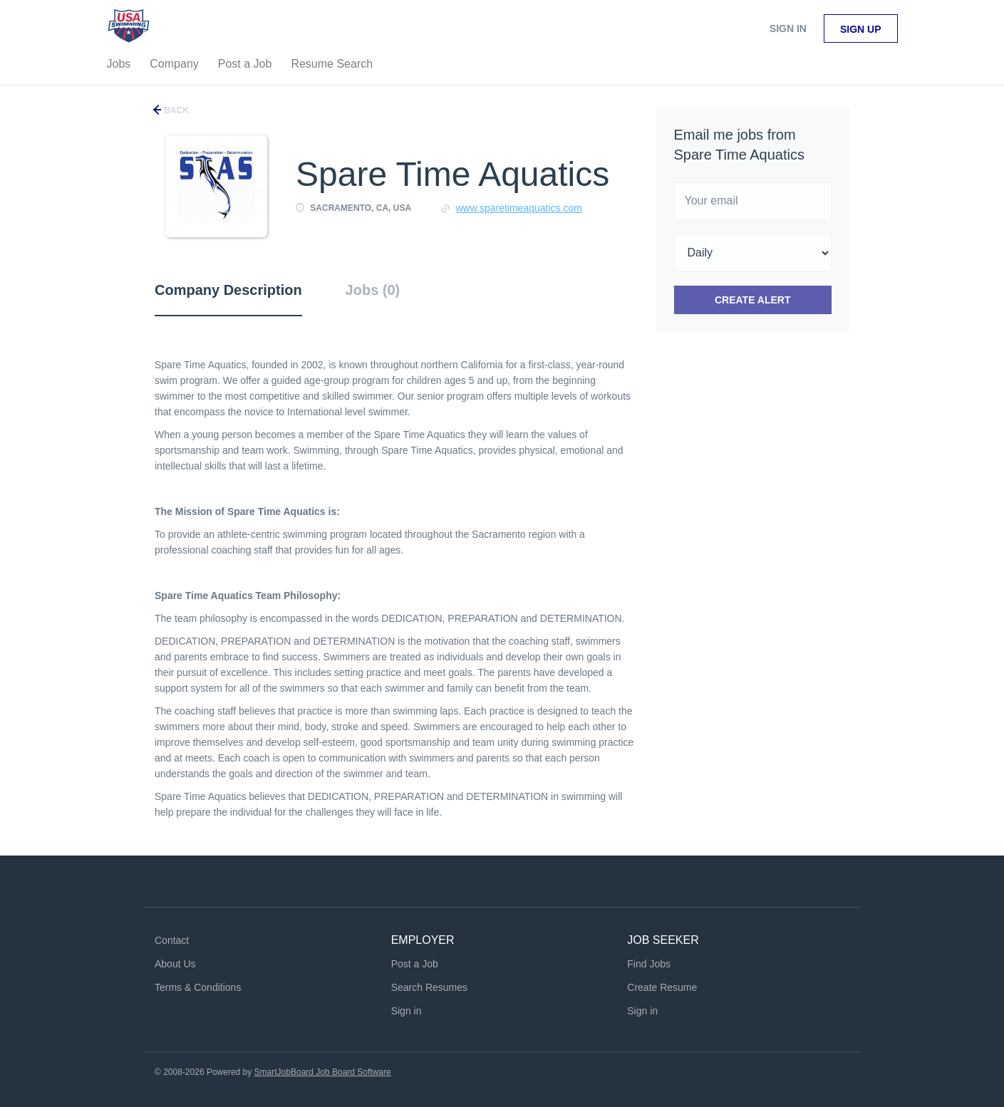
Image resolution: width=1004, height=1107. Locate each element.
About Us (175, 964)
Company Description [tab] (228, 290)
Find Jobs (649, 964)
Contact (172, 940)
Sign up (860, 29)
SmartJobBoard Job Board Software (322, 1072)
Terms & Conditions (198, 987)
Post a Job (414, 964)
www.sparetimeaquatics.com (518, 208)
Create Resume (662, 987)
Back (175, 110)
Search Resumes (429, 987)
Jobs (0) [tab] (373, 290)
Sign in (788, 28)
